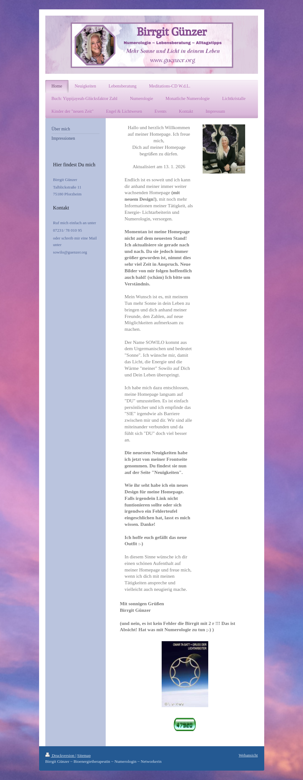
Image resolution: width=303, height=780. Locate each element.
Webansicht (248, 755)
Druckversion (60, 755)
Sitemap (84, 755)
